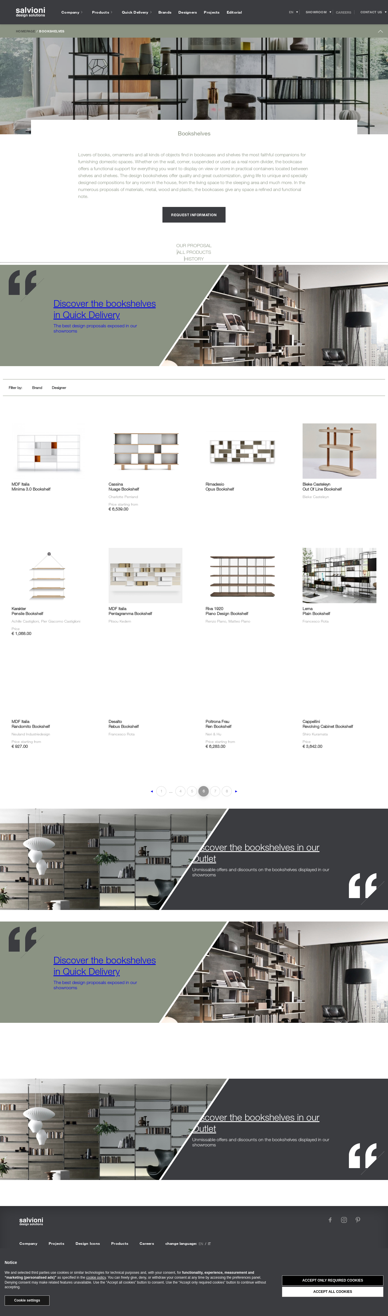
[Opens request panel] (371, 12)
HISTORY (194, 258)
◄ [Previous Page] (151, 791)
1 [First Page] (161, 791)
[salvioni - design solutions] (30, 12)
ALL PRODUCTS (194, 252)
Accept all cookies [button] (332, 1292)
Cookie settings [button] (27, 1300)
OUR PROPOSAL (194, 245)
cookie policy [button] (96, 1277)
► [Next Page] (236, 791)
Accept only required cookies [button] (332, 1280)
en (201, 1243)
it (209, 1243)
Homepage (25, 31)
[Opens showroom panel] (316, 12)
